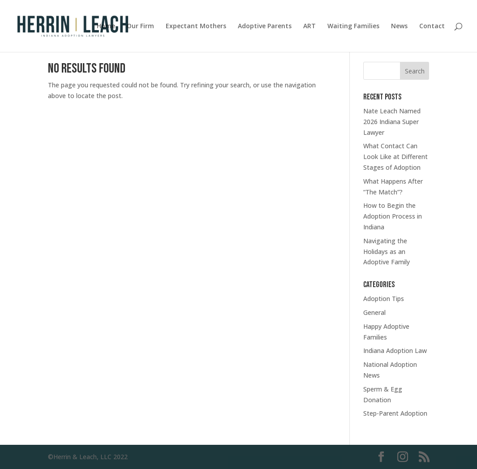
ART (309, 26)
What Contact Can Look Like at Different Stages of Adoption (395, 157)
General (374, 312)
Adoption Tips (383, 298)
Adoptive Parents (265, 26)
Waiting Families (353, 26)
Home (106, 26)
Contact (432, 26)
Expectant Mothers (196, 26)
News (399, 26)
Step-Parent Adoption (395, 413)
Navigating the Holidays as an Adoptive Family (386, 252)
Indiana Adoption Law (395, 350)
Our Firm (140, 26)
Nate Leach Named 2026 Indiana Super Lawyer (392, 122)
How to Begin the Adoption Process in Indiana (392, 216)
